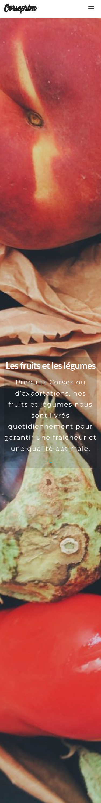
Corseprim (19, 8)
